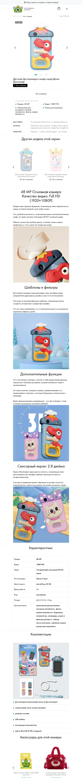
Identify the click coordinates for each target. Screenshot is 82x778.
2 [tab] (41, 74)
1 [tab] (35, 74)
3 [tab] (46, 74)
